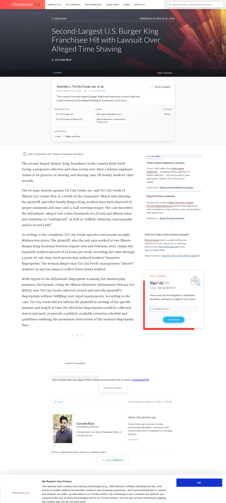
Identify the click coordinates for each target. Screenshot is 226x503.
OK (199, 464)
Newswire (61, 18)
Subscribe (173, 319)
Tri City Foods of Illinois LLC (69, 119)
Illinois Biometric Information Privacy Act (111, 120)
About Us (139, 5)
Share (57, 72)
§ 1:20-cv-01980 (97, 91)
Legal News (112, 5)
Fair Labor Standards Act (109, 114)
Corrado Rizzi (63, 59)
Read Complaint (161, 86)
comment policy (98, 452)
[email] (174, 309)
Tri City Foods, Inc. (65, 114)
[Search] (195, 4)
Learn (126, 5)
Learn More (133, 439)
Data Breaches (93, 5)
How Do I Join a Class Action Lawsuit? (181, 255)
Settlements (73, 5)
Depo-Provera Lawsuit (172, 218)
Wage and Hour (73, 136)
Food (58, 136)
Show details (168, 496)
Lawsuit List (54, 5)
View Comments (164, 72)
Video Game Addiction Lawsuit (176, 187)
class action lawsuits (168, 246)
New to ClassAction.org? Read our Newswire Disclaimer (53, 154)
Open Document (113, 388)
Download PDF (140, 379)
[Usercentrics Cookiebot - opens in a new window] (21, 496)
